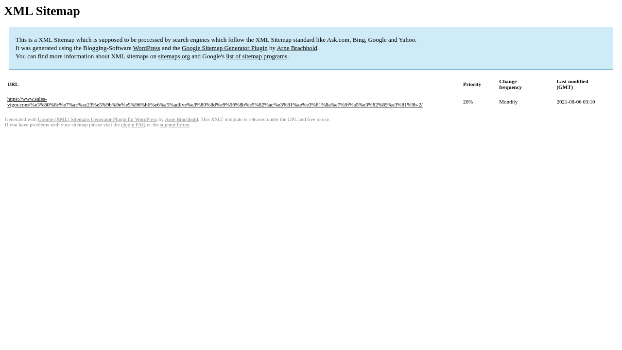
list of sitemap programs (256, 56)
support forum (175, 124)
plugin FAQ (133, 124)
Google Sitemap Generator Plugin (225, 48)
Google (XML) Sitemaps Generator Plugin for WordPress (97, 119)
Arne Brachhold (296, 48)
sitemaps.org (174, 56)
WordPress (146, 48)
